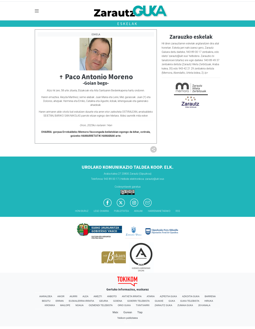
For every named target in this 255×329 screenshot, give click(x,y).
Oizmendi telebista (101, 305)
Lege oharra (101, 211)
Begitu (46, 301)
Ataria (151, 296)
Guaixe (159, 301)
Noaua (79, 305)
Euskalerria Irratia (81, 301)
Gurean (127, 312)
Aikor (60, 296)
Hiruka (208, 301)
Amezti (98, 296)
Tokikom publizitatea (127, 318)
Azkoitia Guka (191, 296)
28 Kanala (204, 305)
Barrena (210, 296)
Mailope (65, 305)
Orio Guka (124, 305)
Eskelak (127, 23)
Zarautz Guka (163, 305)
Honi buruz (81, 211)
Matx (115, 312)
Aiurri (73, 296)
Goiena (117, 301)
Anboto (112, 296)
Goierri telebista (138, 301)
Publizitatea (121, 211)
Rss (178, 211)
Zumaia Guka (185, 305)
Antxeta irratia (132, 296)
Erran (60, 301)
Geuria (103, 301)
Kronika (50, 305)
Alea (85, 296)
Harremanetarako (159, 211)
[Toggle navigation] (36, 11)
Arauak (138, 211)
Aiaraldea (45, 296)
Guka (172, 301)
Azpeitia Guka (168, 296)
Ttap (139, 312)
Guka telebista (189, 301)
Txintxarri (142, 305)
